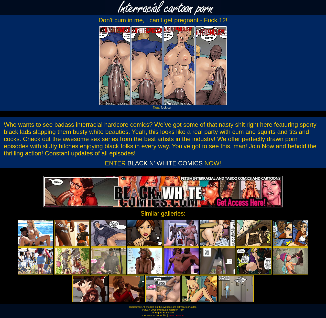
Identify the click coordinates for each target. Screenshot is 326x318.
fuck (164, 107)
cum (170, 107)
